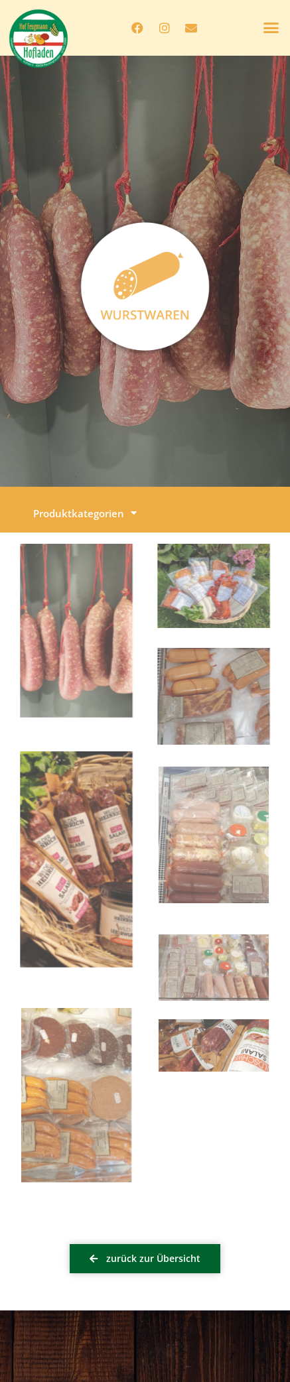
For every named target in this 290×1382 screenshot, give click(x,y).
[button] (271, 27)
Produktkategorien (85, 513)
